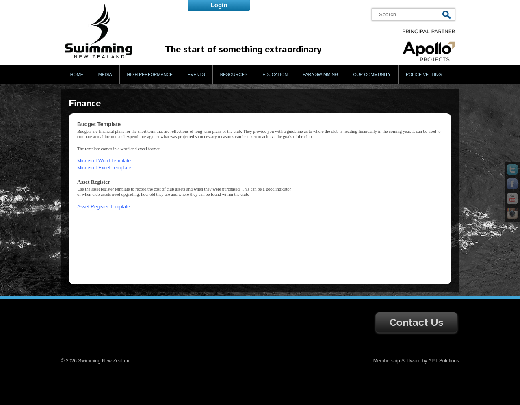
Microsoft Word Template (104, 161)
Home (76, 74)
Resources (234, 74)
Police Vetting (424, 74)
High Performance (150, 74)
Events (196, 74)
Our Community (372, 74)
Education (275, 74)
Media (105, 74)
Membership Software (397, 361)
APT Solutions (443, 361)
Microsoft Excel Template (104, 168)
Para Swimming (320, 74)
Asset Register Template (103, 207)
